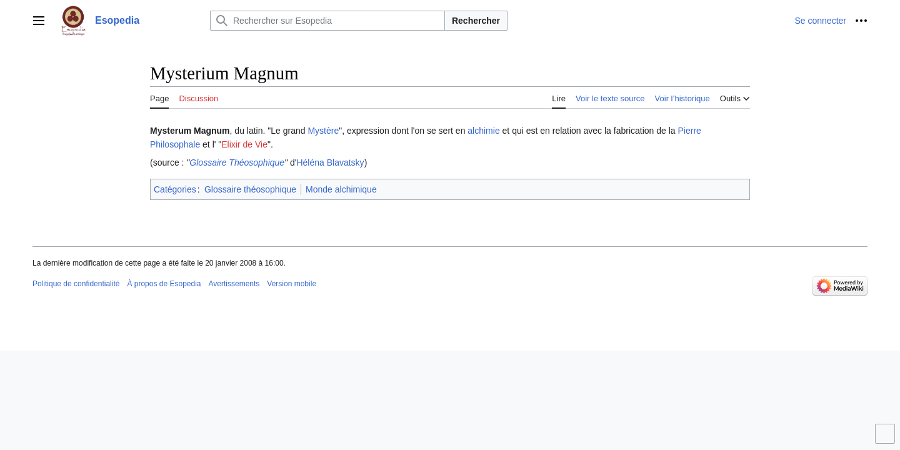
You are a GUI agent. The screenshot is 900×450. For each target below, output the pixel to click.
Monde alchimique (341, 189)
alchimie (483, 131)
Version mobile (291, 283)
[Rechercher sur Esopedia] (327, 21)
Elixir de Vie (244, 144)
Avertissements (234, 283)
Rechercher (476, 21)
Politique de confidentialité (75, 283)
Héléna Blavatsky (330, 163)
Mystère (323, 131)
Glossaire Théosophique (236, 163)
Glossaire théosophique (250, 189)
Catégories (175, 189)
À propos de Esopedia (164, 283)
